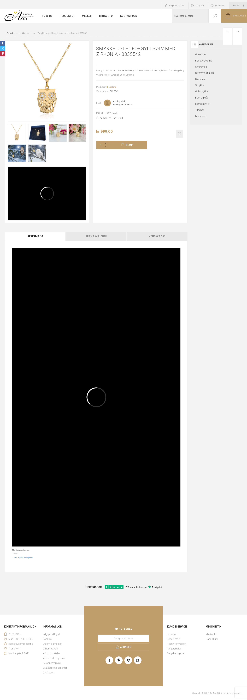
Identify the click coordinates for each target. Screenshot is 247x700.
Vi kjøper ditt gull (51, 634)
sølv (16, 553)
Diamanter (200, 79)
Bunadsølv (201, 116)
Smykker (200, 85)
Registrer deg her (176, 5)
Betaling (171, 634)
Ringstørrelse (174, 648)
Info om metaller (51, 653)
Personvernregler (52, 663)
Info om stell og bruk (54, 658)
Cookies (47, 639)
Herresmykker (202, 103)
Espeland (111, 87)
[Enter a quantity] (99, 145)
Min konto (211, 634)
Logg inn (200, 5)
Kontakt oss (157, 236)
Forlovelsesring (203, 60)
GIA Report (48, 672)
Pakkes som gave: (107, 113)
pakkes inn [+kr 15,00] (111, 118)
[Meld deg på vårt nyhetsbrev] (123, 638)
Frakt (98, 103)
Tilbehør (199, 110)
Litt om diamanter (52, 643)
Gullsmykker (202, 91)
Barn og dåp (201, 97)
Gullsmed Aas (50, 648)
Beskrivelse (35, 236)
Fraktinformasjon (176, 643)
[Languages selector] (238, 5)
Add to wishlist (179, 134)
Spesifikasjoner (96, 236)
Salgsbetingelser (176, 653)
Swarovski (201, 66)
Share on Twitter (2, 48)
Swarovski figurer (204, 73)
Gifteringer (200, 54)
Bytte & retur (173, 639)
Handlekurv (212, 639)
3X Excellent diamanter (55, 667)
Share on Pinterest (2, 53)
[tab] (35, 236)
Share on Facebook (2, 43)
